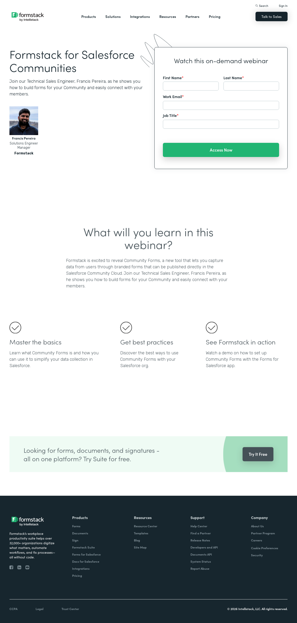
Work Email (173, 96)
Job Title (171, 115)
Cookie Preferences (264, 548)
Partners (192, 16)
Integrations (140, 16)
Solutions (113, 16)
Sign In (283, 6)
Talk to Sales (271, 16)
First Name (173, 77)
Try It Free (258, 464)
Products (88, 16)
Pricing (214, 16)
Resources (167, 16)
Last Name (233, 77)
